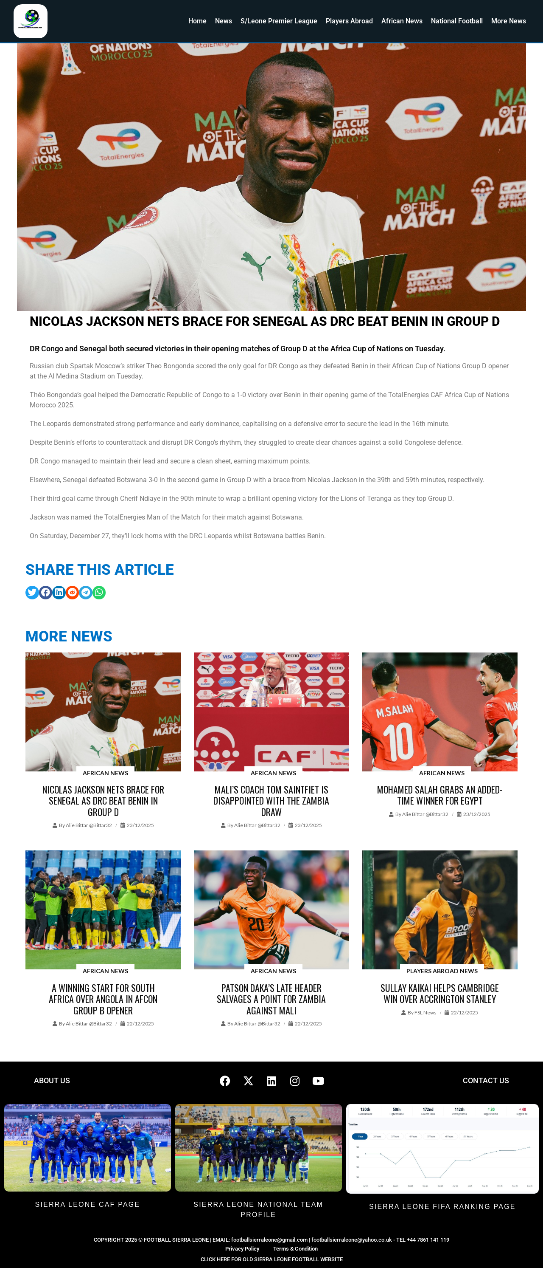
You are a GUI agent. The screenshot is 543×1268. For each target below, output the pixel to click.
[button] (32, 592)
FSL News (425, 1012)
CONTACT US (486, 1080)
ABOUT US (52, 1080)
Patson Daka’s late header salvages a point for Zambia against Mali (271, 999)
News (223, 21)
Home (197, 21)
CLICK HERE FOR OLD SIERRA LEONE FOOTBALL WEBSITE (272, 1259)
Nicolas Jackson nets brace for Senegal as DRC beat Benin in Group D (103, 800)
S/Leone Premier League (279, 21)
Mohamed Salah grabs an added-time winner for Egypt (440, 794)
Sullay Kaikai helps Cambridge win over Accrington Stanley (440, 993)
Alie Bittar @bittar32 (89, 825)
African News (402, 21)
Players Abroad (349, 21)
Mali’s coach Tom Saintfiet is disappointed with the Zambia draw (271, 800)
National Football (457, 21)
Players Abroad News (442, 970)
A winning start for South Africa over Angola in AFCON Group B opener (103, 999)
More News (508, 21)
